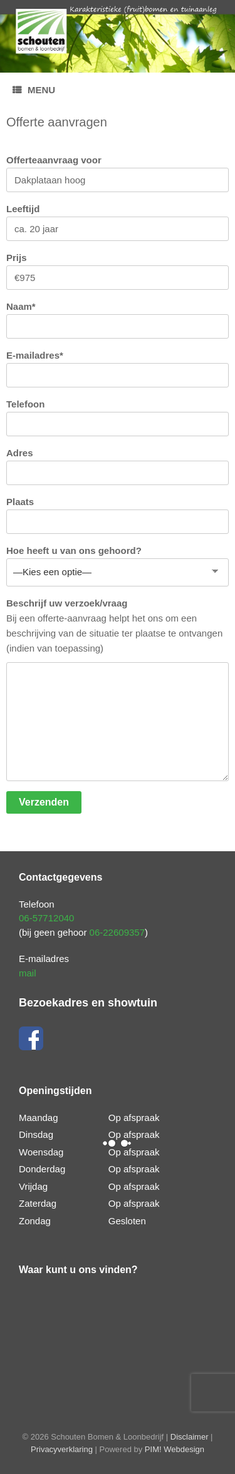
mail (27, 973)
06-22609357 (117, 932)
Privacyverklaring (62, 1449)
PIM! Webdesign (174, 1449)
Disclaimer (189, 1436)
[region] (117, 36)
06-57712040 (46, 918)
